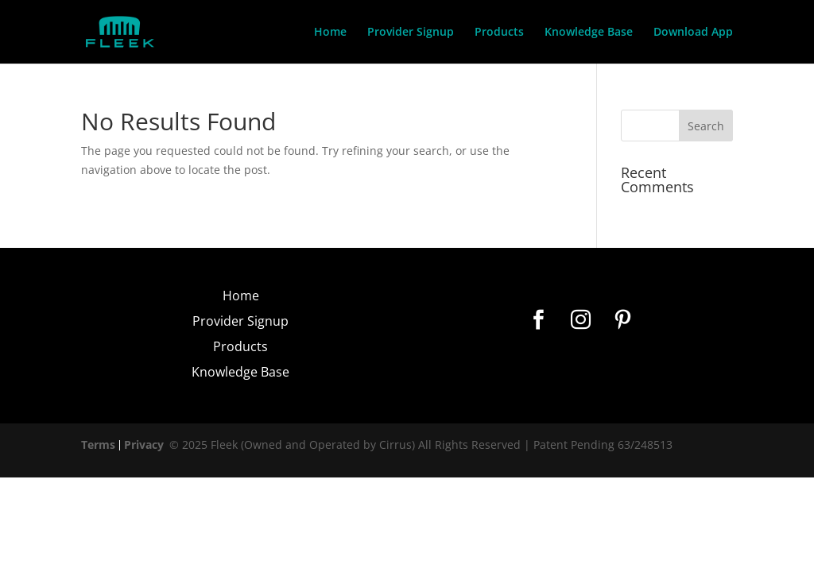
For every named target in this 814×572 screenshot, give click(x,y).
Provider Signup (410, 32)
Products (499, 32)
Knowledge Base (589, 32)
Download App (693, 32)
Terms (98, 444)
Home (330, 32)
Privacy (144, 444)
